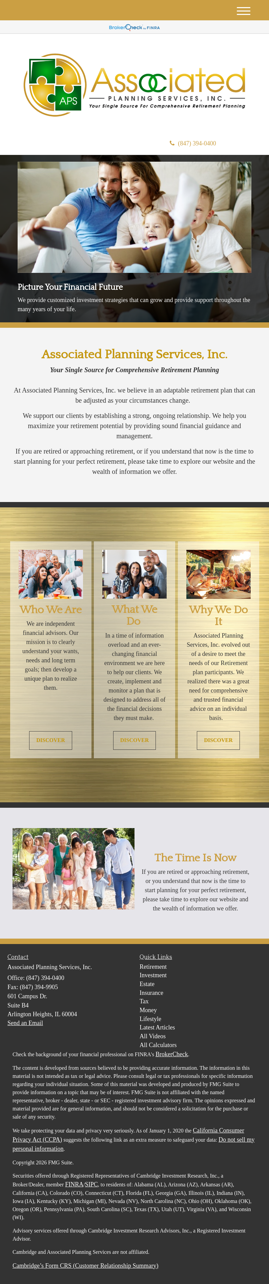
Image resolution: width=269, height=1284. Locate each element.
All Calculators (158, 1045)
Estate (147, 984)
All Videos (153, 1036)
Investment (153, 975)
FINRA (74, 1184)
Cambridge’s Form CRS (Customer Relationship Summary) (86, 1265)
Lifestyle (150, 1019)
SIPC (91, 1184)
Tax (144, 1001)
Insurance (151, 992)
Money (148, 1010)
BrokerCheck (172, 1054)
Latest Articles (157, 1027)
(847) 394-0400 (193, 143)
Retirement (153, 966)
